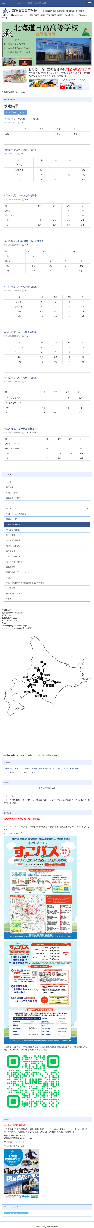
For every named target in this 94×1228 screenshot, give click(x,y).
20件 (22, 112)
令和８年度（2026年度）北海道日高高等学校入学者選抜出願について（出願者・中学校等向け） (43, 768)
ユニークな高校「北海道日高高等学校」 (28, 3)
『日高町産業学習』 (57, 73)
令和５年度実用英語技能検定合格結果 (24, 241)
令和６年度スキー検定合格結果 (20, 150)
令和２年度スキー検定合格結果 (20, 378)
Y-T (24, 382)
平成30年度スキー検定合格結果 (20, 428)
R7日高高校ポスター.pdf (14, 1146)
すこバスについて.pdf (12, 833)
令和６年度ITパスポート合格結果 (21, 119)
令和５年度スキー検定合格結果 (20, 195)
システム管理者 (29, 432)
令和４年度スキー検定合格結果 (20, 286)
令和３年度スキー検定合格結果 (20, 332)
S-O (24, 291)
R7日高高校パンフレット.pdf (15, 1142)
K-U (20, 123)
